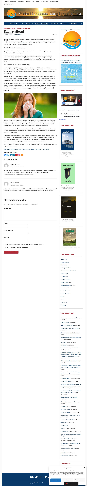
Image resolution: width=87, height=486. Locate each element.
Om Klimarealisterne (9, 1)
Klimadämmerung (65, 455)
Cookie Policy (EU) (9, 4)
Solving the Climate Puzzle (67, 325)
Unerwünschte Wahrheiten (67, 438)
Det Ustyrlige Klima (65, 409)
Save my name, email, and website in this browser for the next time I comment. (25, 244)
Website (6, 237)
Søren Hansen (18, 34)
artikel (23, 42)
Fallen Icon (63, 342)
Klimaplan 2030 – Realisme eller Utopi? (70, 415)
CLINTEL (63, 296)
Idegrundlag (21, 1)
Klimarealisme (14, 23)
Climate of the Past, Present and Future (70, 328)
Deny (67, 480)
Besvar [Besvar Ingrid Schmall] (22, 167)
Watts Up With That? (65, 268)
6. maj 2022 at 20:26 (14, 167)
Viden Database (73, 23)
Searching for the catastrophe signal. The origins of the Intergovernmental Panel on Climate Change (71, 386)
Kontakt (28, 1)
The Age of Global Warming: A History (70, 361)
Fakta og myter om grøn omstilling (69, 318)
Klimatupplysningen (66, 285)
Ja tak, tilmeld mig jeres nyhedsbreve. (16, 247)
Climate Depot (64, 273)
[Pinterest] (16, 155)
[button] (84, 468)
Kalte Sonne (64, 302)
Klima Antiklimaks (65, 381)
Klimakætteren (64, 425)
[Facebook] (5, 155)
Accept (56, 480)
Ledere (22, 23)
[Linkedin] (11, 155)
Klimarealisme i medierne (41, 23)
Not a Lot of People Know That (68, 271)
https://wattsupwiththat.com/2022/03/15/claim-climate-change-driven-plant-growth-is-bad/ (26, 149)
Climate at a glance (65, 378)
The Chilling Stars (65, 412)
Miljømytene (64, 422)
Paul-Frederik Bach (65, 291)
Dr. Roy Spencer (65, 262)
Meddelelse (7, 208)
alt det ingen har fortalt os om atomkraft (71, 337)
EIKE (62, 299)
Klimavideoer (54, 23)
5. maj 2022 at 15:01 (14, 185)
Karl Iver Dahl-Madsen (66, 293)
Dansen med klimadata (10, 28)
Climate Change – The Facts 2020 (69, 397)
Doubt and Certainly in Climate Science (70, 348)
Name (6, 223)
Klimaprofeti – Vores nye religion (69, 402)
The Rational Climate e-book (68, 448)
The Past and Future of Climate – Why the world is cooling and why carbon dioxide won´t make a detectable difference (71, 354)
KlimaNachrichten (65, 279)
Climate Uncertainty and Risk (68, 333)
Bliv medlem (36, 1)
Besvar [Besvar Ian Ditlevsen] (21, 185)
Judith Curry (64, 259)
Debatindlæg (29, 23)
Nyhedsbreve (44, 1)
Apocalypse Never (65, 431)
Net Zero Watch (64, 276)
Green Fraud (64, 453)
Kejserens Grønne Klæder (67, 419)
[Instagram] (19, 155)
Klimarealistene (65, 282)
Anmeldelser (63, 23)
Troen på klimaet (65, 322)
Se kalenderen (62, 119)
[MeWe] (13, 155)
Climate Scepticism (65, 288)
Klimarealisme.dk (43, 477)
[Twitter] (8, 155)
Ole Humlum (64, 265)
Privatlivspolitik (54, 1)
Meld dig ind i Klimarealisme (70, 30)
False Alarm (64, 428)
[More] (22, 155)
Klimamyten (64, 406)
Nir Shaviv (63, 305)
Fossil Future (64, 345)
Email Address (8, 230)
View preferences (79, 480)
